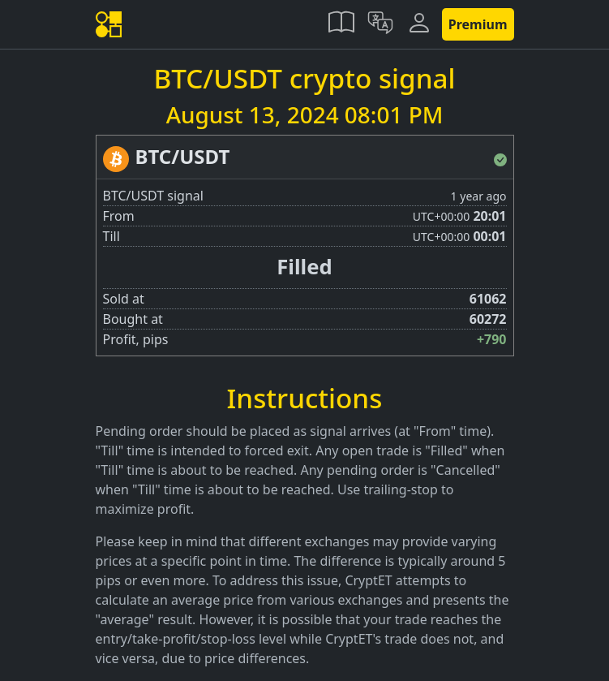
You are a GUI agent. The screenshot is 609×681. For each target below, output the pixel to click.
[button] (341, 24)
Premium (478, 24)
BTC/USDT (182, 156)
